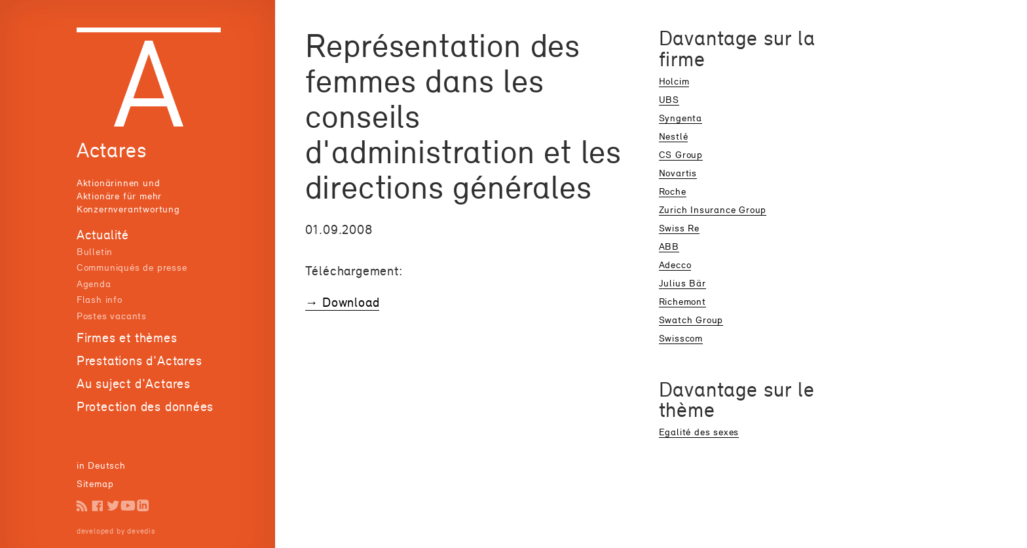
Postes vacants (112, 315)
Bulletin (95, 251)
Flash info (99, 299)
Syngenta (680, 117)
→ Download (342, 302)
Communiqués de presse (132, 267)
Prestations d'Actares (139, 360)
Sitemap (95, 483)
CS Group (681, 154)
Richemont (682, 301)
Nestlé (673, 136)
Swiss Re (679, 227)
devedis (141, 531)
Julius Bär (682, 282)
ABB (669, 246)
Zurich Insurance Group (712, 209)
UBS (669, 99)
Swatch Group (691, 319)
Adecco (675, 264)
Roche (672, 191)
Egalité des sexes (699, 431)
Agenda (94, 283)
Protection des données (145, 406)
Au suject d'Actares (134, 383)
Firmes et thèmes (127, 337)
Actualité (103, 235)
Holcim (674, 81)
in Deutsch (101, 465)
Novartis (678, 172)
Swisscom (681, 337)
